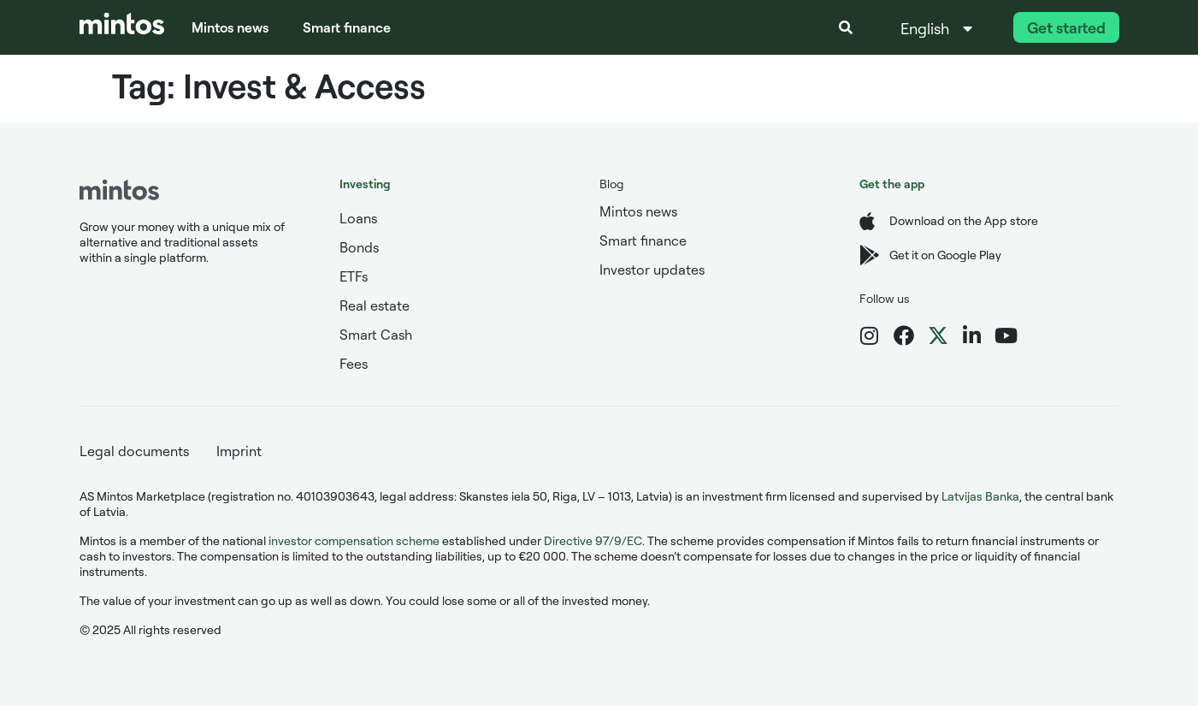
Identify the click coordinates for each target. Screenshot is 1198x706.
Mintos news (230, 27)
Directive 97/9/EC (593, 540)
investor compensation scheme (354, 540)
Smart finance (347, 27)
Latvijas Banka (980, 496)
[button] (845, 27)
